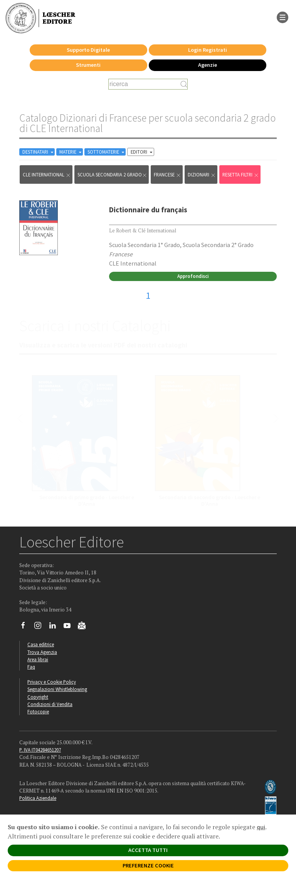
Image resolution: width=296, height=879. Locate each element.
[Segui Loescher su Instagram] (40, 627)
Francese (167, 174)
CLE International (47, 174)
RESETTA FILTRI (240, 174)
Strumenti (88, 64)
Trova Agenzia (42, 652)
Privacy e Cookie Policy (51, 682)
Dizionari (202, 174)
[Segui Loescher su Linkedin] (55, 627)
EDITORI (142, 152)
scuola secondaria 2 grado (112, 174)
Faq (31, 667)
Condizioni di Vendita (49, 704)
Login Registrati (207, 49)
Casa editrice (40, 644)
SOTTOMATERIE (106, 152)
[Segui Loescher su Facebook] (26, 627)
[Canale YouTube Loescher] (70, 627)
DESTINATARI (38, 152)
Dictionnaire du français (148, 209)
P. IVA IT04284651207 (40, 750)
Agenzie (207, 64)
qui (261, 827)
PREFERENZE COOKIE (148, 865)
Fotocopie (38, 711)
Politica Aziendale (37, 798)
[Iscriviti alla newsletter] (84, 627)
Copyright (37, 697)
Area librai (37, 659)
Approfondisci (193, 276)
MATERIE (71, 152)
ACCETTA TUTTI (148, 850)
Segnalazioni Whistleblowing (57, 689)
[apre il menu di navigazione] (282, 16)
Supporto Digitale (88, 49)
